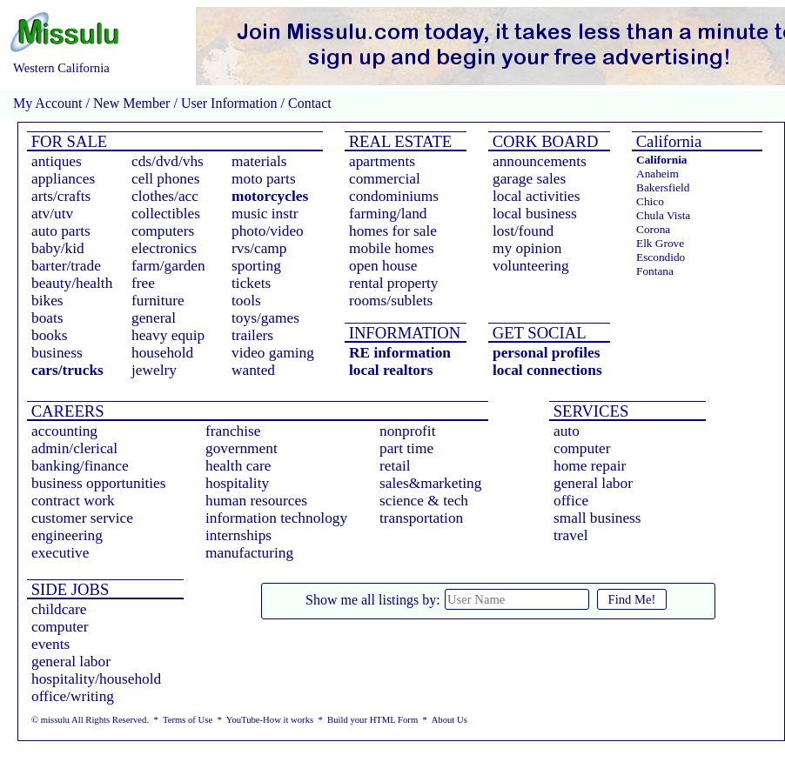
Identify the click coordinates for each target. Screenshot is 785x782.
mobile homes (391, 248)
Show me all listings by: (372, 599)
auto (567, 431)
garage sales (529, 178)
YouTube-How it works (269, 720)
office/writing (72, 696)
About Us (449, 720)
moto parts (263, 178)
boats (47, 318)
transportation (421, 518)
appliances (63, 178)
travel (570, 535)
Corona (653, 229)
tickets (251, 283)
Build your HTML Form (372, 720)
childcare (59, 609)
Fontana (655, 270)
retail (395, 466)
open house (383, 265)
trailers (252, 335)
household (162, 352)
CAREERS (65, 411)
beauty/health (71, 283)
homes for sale (393, 231)
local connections (547, 370)
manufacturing (249, 553)
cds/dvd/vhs (167, 161)
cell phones (165, 178)
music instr (265, 213)
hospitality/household (96, 679)
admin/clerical (74, 448)
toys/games (265, 318)
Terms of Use (187, 720)
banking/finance (80, 466)
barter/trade (66, 265)
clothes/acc (164, 196)
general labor (593, 483)
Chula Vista (663, 215)
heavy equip (168, 335)
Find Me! (632, 599)
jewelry (154, 370)
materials (259, 161)
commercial (384, 178)
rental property (393, 283)
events (50, 644)
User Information (229, 103)
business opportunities (98, 483)
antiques (56, 161)
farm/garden (168, 265)
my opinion (527, 248)
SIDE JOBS (68, 589)
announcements (540, 161)
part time (406, 448)
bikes (47, 300)
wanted (253, 370)
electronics (164, 248)
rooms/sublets (391, 300)
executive (60, 553)
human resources (256, 500)
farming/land (388, 213)
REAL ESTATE (398, 141)
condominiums (394, 196)
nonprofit (407, 431)
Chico (650, 201)
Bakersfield (662, 187)
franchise (233, 431)
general (153, 318)
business (57, 352)
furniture (158, 300)
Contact (308, 103)
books (49, 335)
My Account (48, 103)
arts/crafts (61, 196)
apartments (382, 161)
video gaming (272, 352)
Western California (61, 68)
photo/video (267, 231)
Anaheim (657, 173)
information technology (276, 518)
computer (582, 448)
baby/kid (57, 248)
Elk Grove (660, 243)
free (143, 283)
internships (238, 535)
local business (535, 213)
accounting (64, 431)
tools (246, 300)
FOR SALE (67, 141)
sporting (256, 265)
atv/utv (52, 213)
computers (162, 231)
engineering (67, 535)
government (241, 448)
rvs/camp (259, 248)
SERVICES (588, 411)
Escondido (660, 257)
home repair (590, 466)
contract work (73, 500)
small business (597, 518)
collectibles (165, 213)
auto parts (61, 231)
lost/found (523, 231)
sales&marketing (430, 483)
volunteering (531, 265)
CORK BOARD (543, 141)
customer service (82, 518)
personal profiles (546, 352)
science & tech (423, 500)
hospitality (237, 483)
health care (238, 466)
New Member (131, 103)
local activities (536, 196)
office (571, 500)
